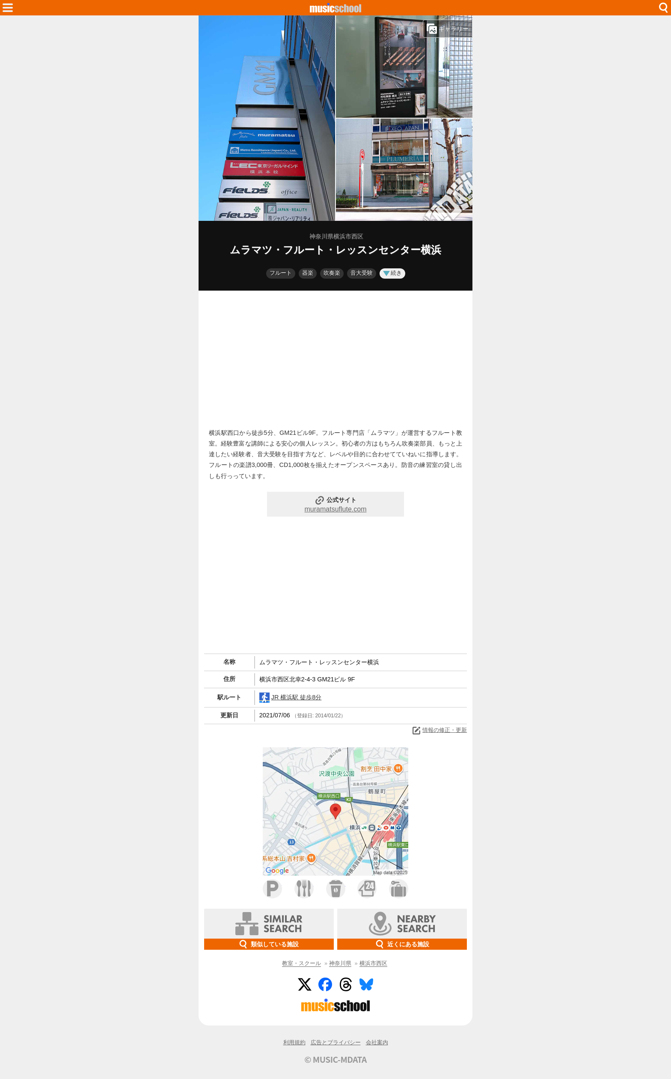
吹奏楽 (332, 273)
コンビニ (367, 888)
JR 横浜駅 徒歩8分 (290, 698)
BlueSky (366, 984)
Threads (346, 984)
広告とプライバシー (336, 1042)
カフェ (335, 888)
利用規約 (294, 1042)
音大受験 (361, 273)
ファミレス (304, 888)
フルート (281, 273)
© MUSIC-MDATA (335, 1059)
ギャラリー (448, 29)
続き (392, 273)
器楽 (307, 273)
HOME (335, 8)
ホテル (398, 888)
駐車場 (272, 888)
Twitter (305, 984)
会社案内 (377, 1042)
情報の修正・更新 (439, 730)
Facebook (325, 984)
